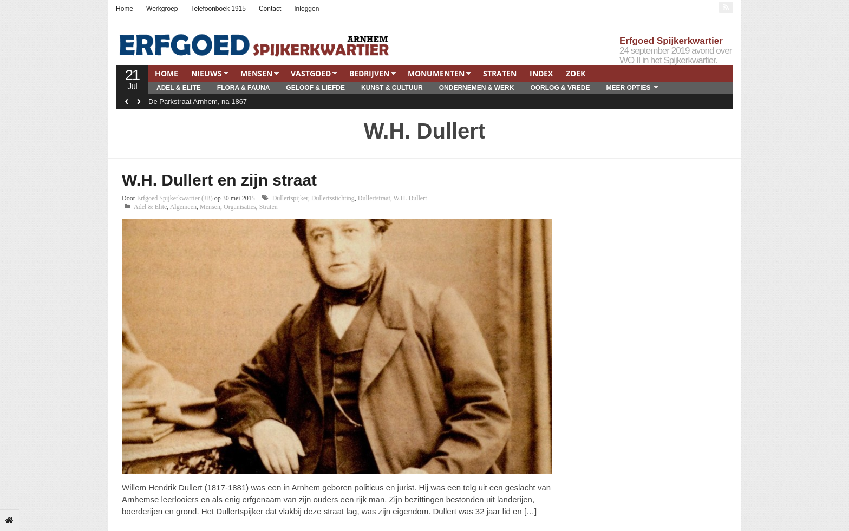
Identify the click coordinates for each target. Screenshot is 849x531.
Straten (500, 73)
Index (541, 73)
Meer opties (628, 87)
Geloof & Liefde (315, 87)
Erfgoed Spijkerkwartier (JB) (175, 198)
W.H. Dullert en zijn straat (219, 180)
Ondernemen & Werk (476, 87)
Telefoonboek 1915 (218, 8)
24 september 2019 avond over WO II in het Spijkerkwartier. (675, 55)
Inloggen (306, 8)
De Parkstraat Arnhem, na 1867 (197, 101)
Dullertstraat (374, 198)
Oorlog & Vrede (560, 87)
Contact (270, 8)
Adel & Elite (178, 87)
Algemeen (183, 207)
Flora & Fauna (243, 87)
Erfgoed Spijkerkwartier (671, 41)
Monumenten (436, 73)
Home (124, 8)
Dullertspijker (290, 198)
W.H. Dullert (410, 198)
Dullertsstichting (333, 198)
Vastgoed (311, 73)
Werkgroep (162, 8)
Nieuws (206, 73)
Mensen (256, 73)
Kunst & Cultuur (392, 87)
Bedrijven (369, 73)
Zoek (575, 73)
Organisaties (240, 207)
